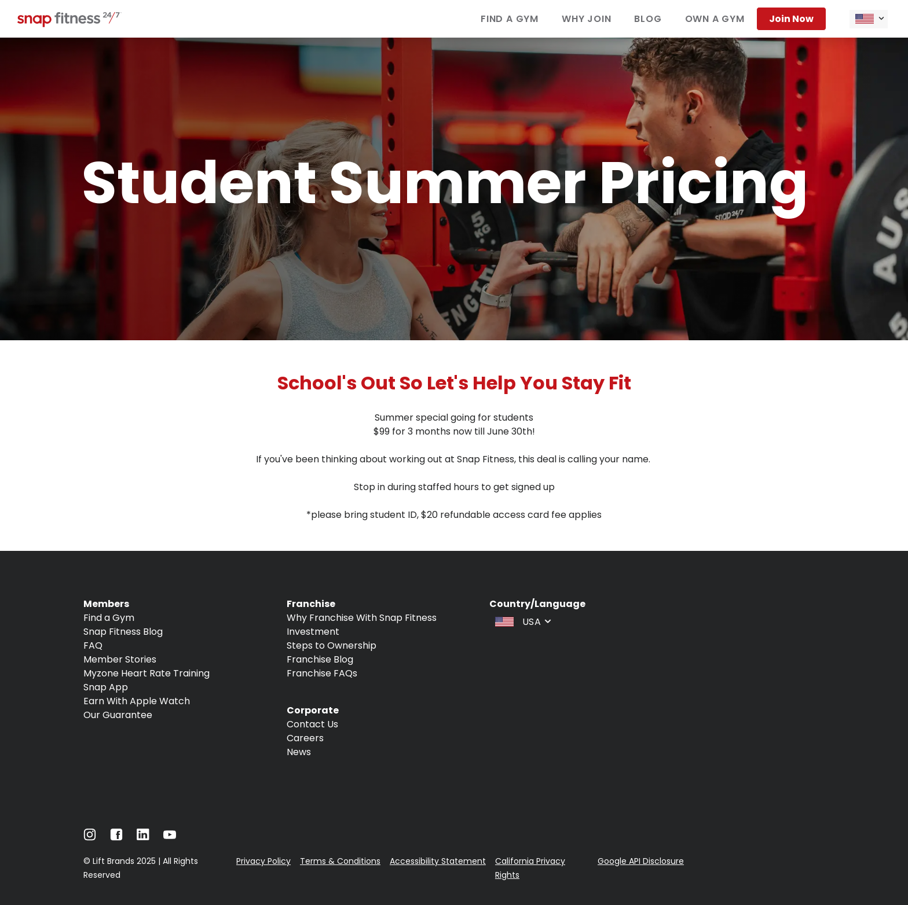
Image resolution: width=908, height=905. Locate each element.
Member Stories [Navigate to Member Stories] (119, 659)
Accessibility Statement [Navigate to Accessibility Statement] (438, 861)
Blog (647, 18)
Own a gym (715, 18)
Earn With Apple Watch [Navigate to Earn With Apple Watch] (136, 701)
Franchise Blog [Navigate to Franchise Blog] (320, 659)
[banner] (454, 189)
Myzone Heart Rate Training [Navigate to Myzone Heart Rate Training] (146, 673)
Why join (586, 18)
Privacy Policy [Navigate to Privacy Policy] (263, 861)
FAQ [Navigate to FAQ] (92, 645)
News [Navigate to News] (299, 752)
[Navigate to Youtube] (169, 837)
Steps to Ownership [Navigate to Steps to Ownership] (331, 645)
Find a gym (510, 18)
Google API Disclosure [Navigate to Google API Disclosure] (641, 861)
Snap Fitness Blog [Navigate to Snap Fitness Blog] (123, 631)
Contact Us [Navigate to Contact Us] (312, 724)
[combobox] (869, 19)
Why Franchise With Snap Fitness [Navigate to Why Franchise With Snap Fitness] (362, 617)
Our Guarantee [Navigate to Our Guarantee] (117, 715)
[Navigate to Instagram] (89, 837)
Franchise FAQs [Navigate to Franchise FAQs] (322, 673)
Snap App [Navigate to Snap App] (105, 687)
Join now (791, 18)
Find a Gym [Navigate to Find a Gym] (108, 617)
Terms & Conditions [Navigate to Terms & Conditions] (340, 861)
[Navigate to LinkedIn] (143, 837)
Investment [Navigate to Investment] (313, 631)
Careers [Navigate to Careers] (305, 738)
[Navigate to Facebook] (116, 837)
